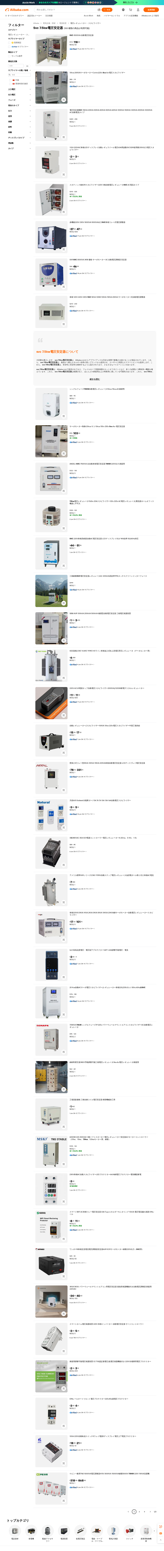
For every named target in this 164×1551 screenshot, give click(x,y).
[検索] (107, 10)
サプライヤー (89, 49)
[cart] (131, 10)
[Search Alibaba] (66, 9)
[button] (99, 9)
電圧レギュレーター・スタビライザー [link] (85, 23)
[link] (160, 1526)
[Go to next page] (150, 1511)
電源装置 (62, 23)
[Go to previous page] (128, 1511)
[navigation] (19, 768)
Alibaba (36, 23)
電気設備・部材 (49, 23)
